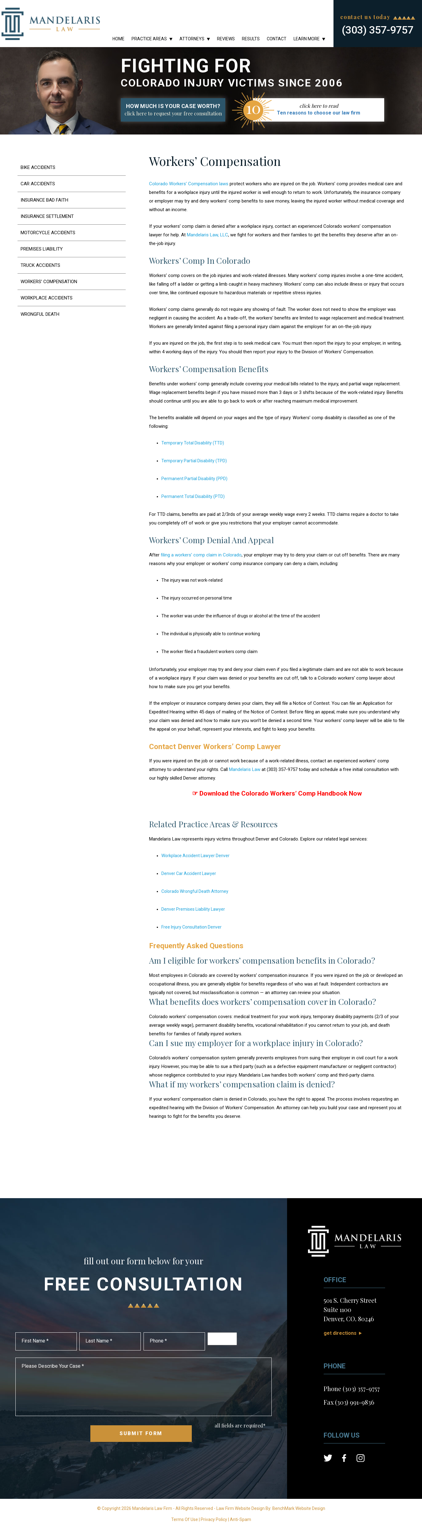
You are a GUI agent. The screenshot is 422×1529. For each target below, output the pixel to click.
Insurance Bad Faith (45, 200)
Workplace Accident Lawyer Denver (195, 855)
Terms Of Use (184, 1519)
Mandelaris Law (244, 769)
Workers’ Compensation (49, 281)
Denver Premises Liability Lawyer (193, 909)
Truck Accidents (40, 265)
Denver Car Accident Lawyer (188, 873)
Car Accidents (38, 184)
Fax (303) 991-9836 (349, 1402)
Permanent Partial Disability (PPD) (194, 478)
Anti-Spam (240, 1519)
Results (251, 38)
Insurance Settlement (47, 216)
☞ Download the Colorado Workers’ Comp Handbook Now (277, 793)
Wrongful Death (40, 314)
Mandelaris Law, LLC (207, 235)
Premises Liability (42, 249)
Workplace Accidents (47, 298)
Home (118, 38)
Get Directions (340, 1333)
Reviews (226, 38)
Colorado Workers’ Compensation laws (188, 184)
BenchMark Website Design (298, 1508)
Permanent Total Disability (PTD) (193, 496)
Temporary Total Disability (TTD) (192, 442)
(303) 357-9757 (377, 29)
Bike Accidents (38, 167)
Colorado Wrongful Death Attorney (194, 891)
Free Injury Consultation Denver (191, 927)
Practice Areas (149, 38)
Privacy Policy (214, 1519)
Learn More (307, 38)
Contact (276, 38)
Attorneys (191, 38)
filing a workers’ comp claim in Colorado (201, 555)
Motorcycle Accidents (48, 232)
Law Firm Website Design (240, 1508)
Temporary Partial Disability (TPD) (194, 460)
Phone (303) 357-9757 (352, 1388)
